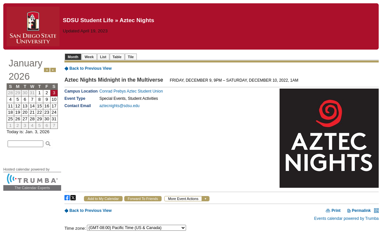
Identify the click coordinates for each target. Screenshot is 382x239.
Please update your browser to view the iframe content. (32, 92)
